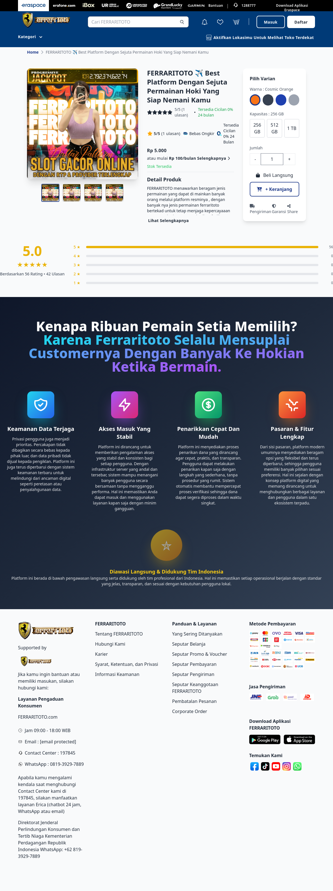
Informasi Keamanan (117, 674)
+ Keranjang (274, 189)
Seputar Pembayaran (194, 664)
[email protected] (58, 742)
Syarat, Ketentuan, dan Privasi (126, 664)
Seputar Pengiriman (193, 674)
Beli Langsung (274, 175)
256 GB (257, 128)
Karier (101, 654)
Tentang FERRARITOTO (119, 634)
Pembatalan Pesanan (194, 701)
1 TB (291, 128)
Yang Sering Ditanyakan (197, 634)
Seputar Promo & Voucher (199, 654)
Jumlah (256, 147)
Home (33, 52)
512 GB (274, 128)
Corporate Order (189, 711)
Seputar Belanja (189, 644)
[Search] (181, 21)
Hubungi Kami (110, 644)
